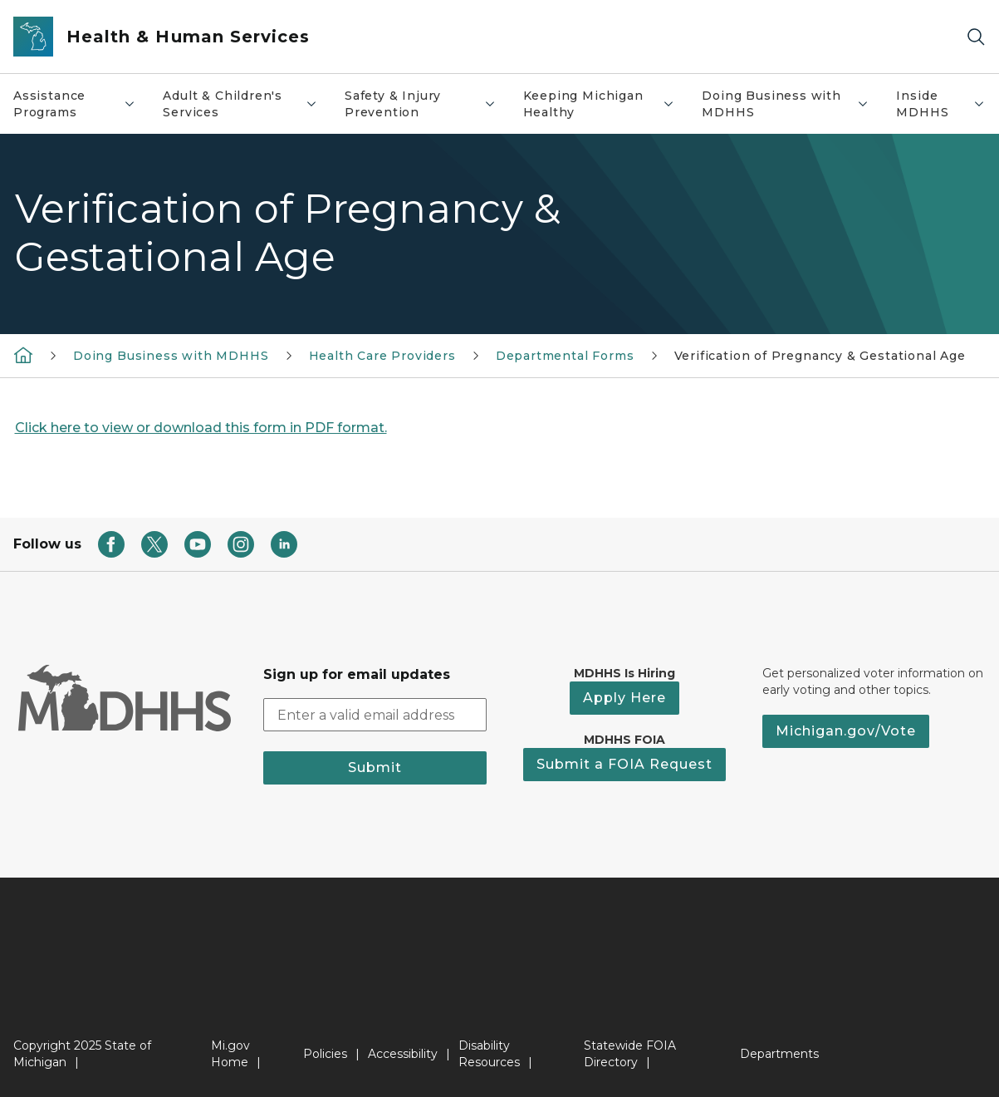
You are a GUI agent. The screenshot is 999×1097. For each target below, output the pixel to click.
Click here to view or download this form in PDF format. (201, 427)
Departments (779, 1053)
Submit (375, 767)
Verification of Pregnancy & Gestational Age (820, 355)
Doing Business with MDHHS (785, 104)
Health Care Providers (382, 355)
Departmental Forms (565, 355)
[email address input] (375, 714)
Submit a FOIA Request (624, 764)
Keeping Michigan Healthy (599, 104)
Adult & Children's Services (240, 104)
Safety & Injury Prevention (421, 104)
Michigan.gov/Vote (846, 731)
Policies (325, 1053)
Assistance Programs (74, 104)
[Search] (976, 37)
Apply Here (624, 698)
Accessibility (403, 1053)
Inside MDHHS (941, 104)
